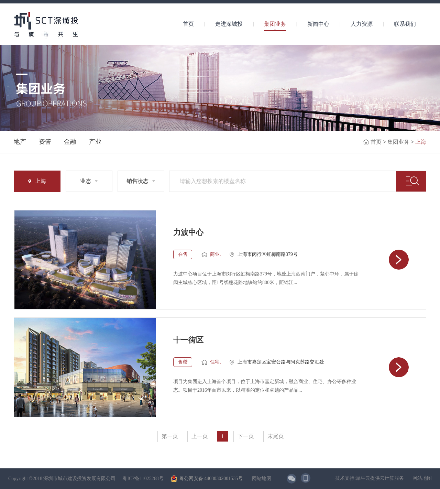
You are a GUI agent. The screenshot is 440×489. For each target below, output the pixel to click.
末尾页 (275, 436)
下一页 (246, 436)
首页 (188, 24)
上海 (420, 142)
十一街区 (188, 340)
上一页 (199, 436)
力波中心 (188, 232)
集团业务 (398, 142)
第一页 (170, 436)
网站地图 (260, 478)
